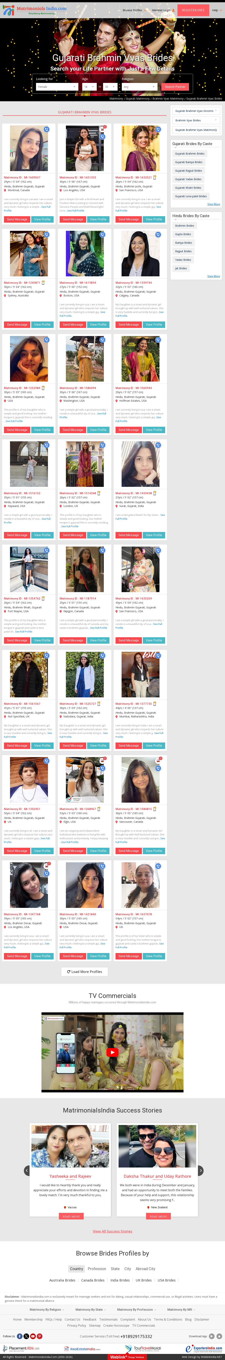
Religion (128, 79)
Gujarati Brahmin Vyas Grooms (194, 111)
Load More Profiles (84, 971)
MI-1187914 (88, 598)
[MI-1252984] (29, 359)
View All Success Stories (112, 1231)
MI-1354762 (32, 598)
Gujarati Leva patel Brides (191, 196)
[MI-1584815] (140, 780)
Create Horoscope (116, 1325)
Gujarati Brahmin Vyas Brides (84, 112)
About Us (144, 1319)
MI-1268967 (88, 809)
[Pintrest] (39, 1336)
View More (213, 204)
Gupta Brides (183, 234)
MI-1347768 (32, 914)
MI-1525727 (88, 704)
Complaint (127, 1319)
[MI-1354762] (29, 569)
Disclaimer (202, 1319)
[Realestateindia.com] (82, 1349)
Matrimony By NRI (181, 1309)
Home (17, 1319)
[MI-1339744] (140, 254)
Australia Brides (62, 1280)
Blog (188, 1319)
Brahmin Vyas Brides (188, 120)
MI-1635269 (144, 598)
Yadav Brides (183, 260)
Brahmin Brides (184, 225)
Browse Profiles (134, 10)
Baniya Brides (183, 242)
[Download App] (212, 1336)
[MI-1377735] (140, 675)
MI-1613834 (88, 282)
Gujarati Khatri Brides (188, 187)
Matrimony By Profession (136, 1309)
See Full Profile (75, 210)
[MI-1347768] (29, 885)
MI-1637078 (144, 914)
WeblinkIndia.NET (211, 1357)
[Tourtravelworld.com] (143, 1349)
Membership (33, 1319)
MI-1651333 (88, 177)
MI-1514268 (88, 493)
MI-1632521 (144, 177)
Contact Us (72, 1319)
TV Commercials (143, 1325)
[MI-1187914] (85, 569)
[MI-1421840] (85, 885)
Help (217, 10)
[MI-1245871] (29, 254)
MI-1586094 (88, 388)
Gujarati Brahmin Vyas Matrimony (196, 130)
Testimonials (108, 1319)
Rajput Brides (183, 251)
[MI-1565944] (140, 359)
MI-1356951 (32, 809)
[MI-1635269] (140, 569)
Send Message (17, 219)
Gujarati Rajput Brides (188, 170)
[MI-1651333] (85, 148)
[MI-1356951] (29, 780)
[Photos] (102, 129)
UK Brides (144, 1280)
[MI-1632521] (140, 148)
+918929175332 (136, 1336)
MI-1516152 (32, 493)
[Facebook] (20, 1336)
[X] (26, 1336)
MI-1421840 (88, 914)
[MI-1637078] (140, 885)
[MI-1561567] (29, 675)
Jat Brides (181, 268)
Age (85, 79)
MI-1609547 (32, 177)
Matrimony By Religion (47, 1309)
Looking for (44, 79)
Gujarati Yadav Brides (188, 179)
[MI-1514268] (85, 464)
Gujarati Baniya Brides (188, 162)
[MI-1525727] (85, 675)
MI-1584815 (144, 809)
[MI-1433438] (140, 464)
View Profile (42, 219)
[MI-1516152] (29, 464)
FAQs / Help (53, 1319)
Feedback (89, 1319)
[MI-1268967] (85, 780)
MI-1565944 (144, 388)
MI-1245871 (32, 282)
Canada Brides (93, 1280)
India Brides (120, 1280)
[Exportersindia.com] (204, 1349)
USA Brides (167, 1280)
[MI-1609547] (29, 148)
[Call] (47, 129)
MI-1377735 (144, 704)
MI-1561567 (32, 704)
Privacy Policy (76, 1325)
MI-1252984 (32, 388)
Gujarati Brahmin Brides (190, 153)
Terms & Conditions (168, 1319)
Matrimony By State (91, 1309)
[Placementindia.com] (21, 1349)
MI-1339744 (144, 282)
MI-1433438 (144, 493)
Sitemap (95, 1325)
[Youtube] (33, 1336)
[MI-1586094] (85, 359)
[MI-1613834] (85, 254)
